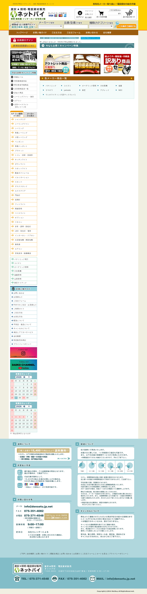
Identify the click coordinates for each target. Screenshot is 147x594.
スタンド (18, 182)
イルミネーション (22, 177)
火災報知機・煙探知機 (24, 240)
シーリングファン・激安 (24, 97)
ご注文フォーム (20, 301)
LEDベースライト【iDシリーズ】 (21, 106)
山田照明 (17, 279)
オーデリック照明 (89, 86)
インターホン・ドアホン (25, 235)
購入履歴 (88, 17)
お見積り (77, 554)
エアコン (17, 101)
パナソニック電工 (21, 259)
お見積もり (18, 297)
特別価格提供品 (20, 81)
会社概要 (17, 336)
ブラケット (19, 151)
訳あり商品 (18, 93)
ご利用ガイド (19, 309)
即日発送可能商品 (21, 85)
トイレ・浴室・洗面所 (24, 155)
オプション (19, 218)
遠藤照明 (17, 275)
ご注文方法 (18, 313)
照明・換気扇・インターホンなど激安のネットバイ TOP (59, 38)
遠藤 (120, 86)
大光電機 (103, 86)
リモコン (18, 222)
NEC (120, 90)
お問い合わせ (19, 293)
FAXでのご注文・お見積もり (25, 305)
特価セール (18, 77)
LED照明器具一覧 (21, 89)
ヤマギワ (49, 90)
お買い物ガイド (42, 554)
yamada (67, 90)
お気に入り (89, 14)
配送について (19, 320)
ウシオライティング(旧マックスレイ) (61, 95)
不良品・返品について (22, 324)
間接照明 (18, 209)
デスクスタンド (21, 186)
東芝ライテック (20, 283)
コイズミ (67, 86)
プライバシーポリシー (22, 344)
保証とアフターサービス (23, 332)
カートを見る (102, 554)
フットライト (20, 204)
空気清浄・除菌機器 (23, 253)
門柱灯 (17, 195)
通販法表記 (54, 554)
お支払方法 (18, 317)
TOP (23, 554)
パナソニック (51, 86)
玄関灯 (17, 200)
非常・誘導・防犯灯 (23, 226)
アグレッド (104, 90)
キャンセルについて (22, 328)
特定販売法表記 (20, 340)
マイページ (89, 11)
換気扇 (17, 244)
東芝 (84, 90)
